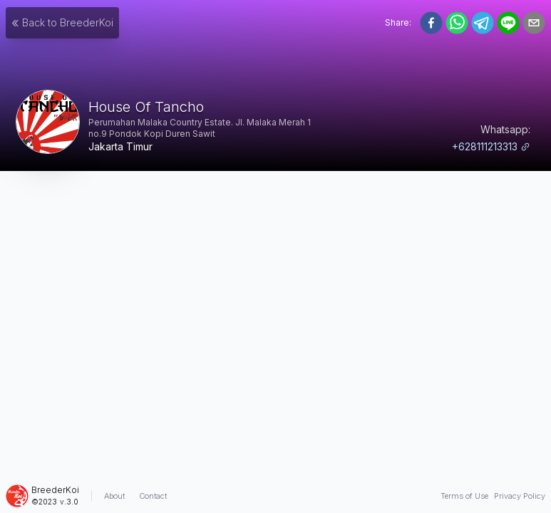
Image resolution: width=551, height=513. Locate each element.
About (114, 496)
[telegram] (482, 22)
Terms (464, 496)
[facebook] (431, 22)
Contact (153, 496)
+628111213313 (491, 146)
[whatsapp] (457, 22)
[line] (508, 22)
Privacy (519, 496)
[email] (533, 22)
